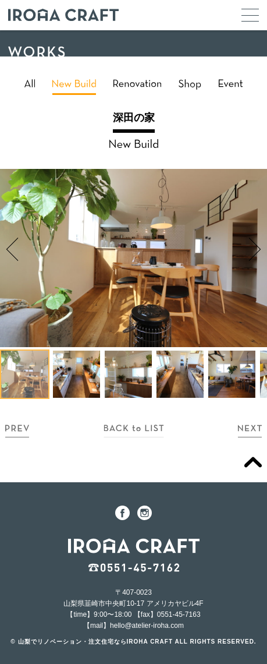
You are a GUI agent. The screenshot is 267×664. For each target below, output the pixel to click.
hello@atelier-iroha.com (147, 625)
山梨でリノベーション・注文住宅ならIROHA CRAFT (95, 641)
